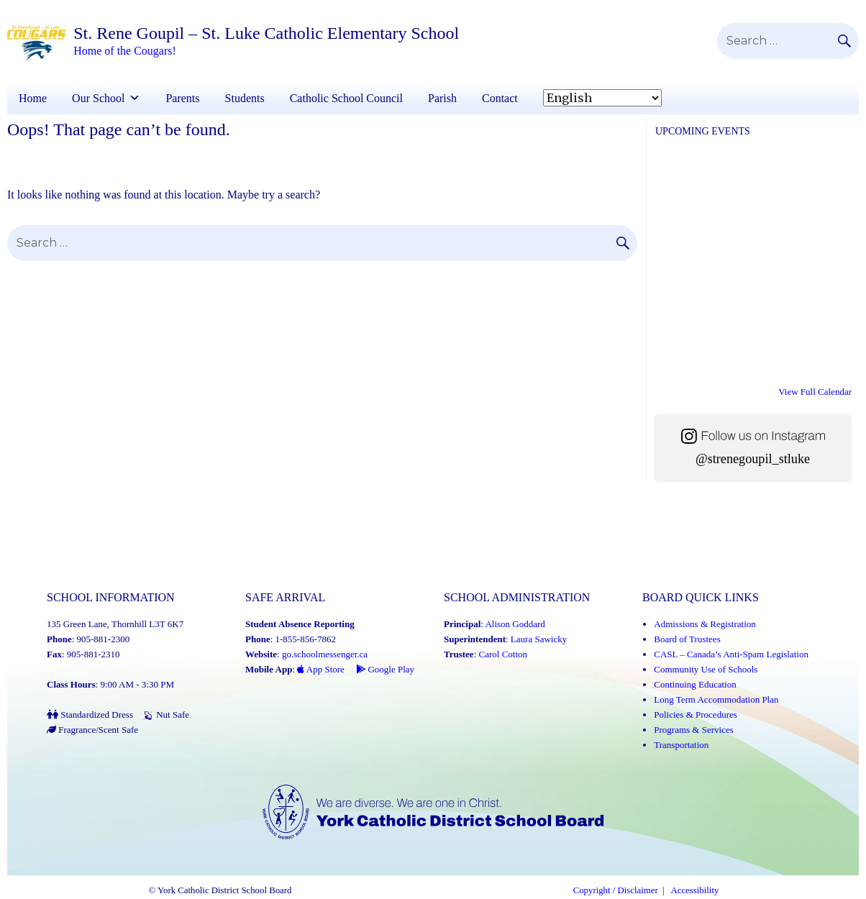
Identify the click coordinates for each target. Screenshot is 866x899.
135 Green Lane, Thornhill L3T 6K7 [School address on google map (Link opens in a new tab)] (115, 624)
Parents (182, 98)
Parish (442, 98)
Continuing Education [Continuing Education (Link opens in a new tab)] (695, 684)
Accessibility (695, 890)
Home (33, 98)
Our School (98, 98)
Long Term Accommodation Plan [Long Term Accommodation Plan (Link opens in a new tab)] (716, 699)
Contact (500, 98)
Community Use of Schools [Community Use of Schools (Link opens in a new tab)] (705, 669)
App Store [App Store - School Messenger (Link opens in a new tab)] (321, 669)
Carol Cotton (503, 654)
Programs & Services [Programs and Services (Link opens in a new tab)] (693, 729)
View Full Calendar (815, 391)
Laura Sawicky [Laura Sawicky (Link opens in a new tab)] (539, 639)
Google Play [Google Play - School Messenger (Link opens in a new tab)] (385, 669)
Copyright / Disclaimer (615, 890)
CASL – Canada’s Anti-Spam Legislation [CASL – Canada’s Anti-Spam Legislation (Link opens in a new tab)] (731, 654)
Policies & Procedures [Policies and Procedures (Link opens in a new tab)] (695, 714)
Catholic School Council (346, 98)
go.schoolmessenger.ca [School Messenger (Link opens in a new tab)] (325, 654)
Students (245, 98)
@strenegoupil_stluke (753, 459)
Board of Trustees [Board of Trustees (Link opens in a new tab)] (687, 639)
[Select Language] (602, 97)
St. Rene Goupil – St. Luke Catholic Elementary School (266, 33)
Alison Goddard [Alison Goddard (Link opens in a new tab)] (514, 624)
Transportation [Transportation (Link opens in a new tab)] (681, 744)
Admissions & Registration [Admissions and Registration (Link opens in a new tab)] (705, 624)
